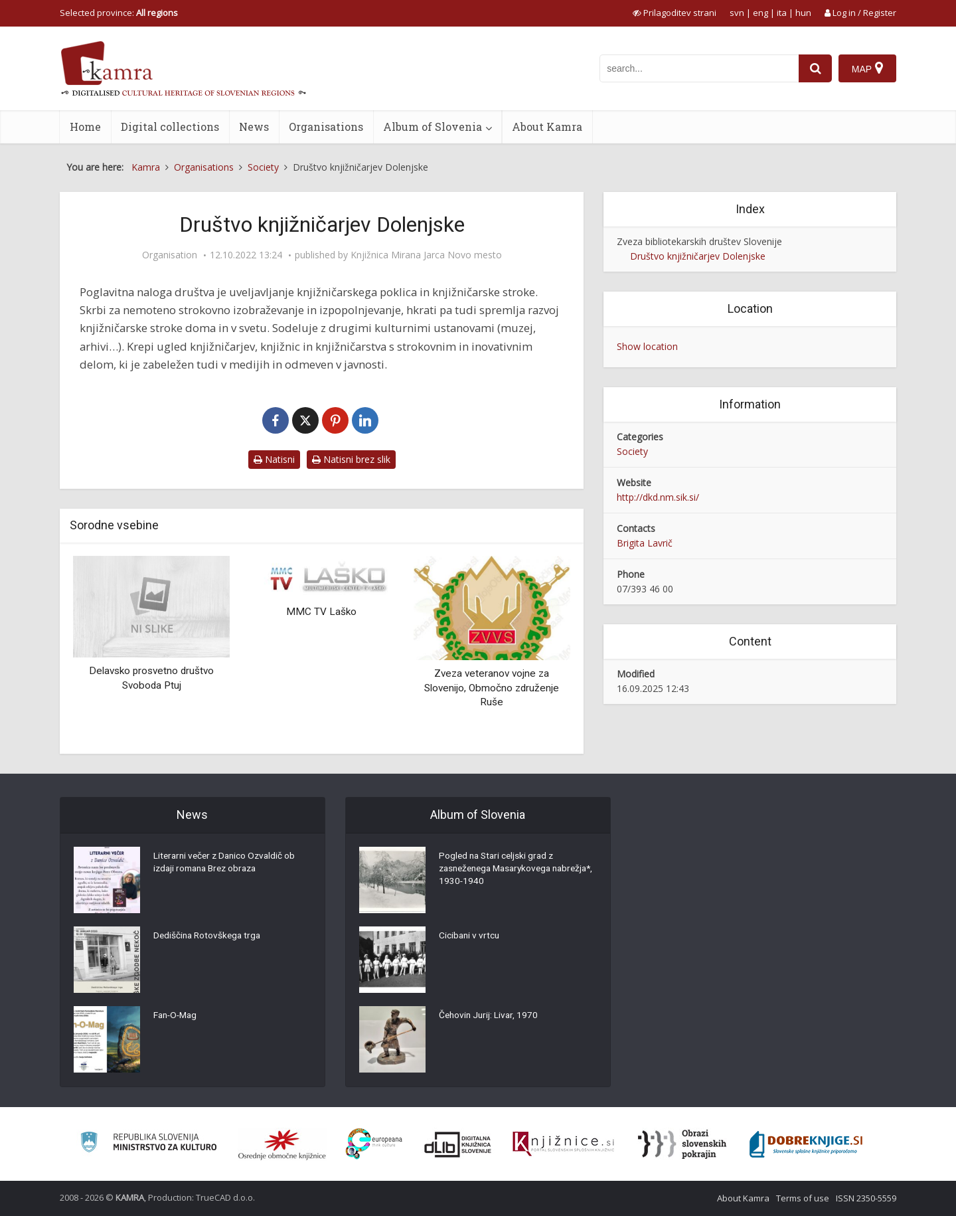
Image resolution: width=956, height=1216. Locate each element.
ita (782, 13)
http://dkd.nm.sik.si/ (658, 497)
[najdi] (815, 68)
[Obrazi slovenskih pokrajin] (682, 1144)
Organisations (326, 126)
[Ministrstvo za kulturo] (148, 1144)
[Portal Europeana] (374, 1144)
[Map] (867, 68)
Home (85, 126)
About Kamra (547, 126)
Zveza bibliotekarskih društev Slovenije (699, 241)
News (254, 126)
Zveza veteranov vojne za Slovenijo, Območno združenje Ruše (491, 687)
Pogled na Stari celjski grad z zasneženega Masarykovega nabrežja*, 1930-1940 (499, 870)
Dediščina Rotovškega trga (209, 936)
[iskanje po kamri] (699, 68)
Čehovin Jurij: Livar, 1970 (490, 1016)
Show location (647, 346)
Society (632, 451)
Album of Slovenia (432, 126)
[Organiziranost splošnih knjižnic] (282, 1144)
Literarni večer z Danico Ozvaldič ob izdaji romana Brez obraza (227, 863)
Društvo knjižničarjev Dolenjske (697, 256)
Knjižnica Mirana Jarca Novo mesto (426, 255)
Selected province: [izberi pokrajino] (119, 13)
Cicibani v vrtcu (470, 936)
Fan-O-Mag (176, 1016)
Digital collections (170, 126)
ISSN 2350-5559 (866, 1198)
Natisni (274, 459)
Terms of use (802, 1198)
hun (803, 13)
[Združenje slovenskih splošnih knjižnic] (563, 1144)
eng (760, 13)
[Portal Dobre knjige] (806, 1144)
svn (737, 13)
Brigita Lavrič (645, 543)
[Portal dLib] (458, 1144)
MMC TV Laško (321, 612)
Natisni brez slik (351, 459)
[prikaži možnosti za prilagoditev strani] (674, 13)
